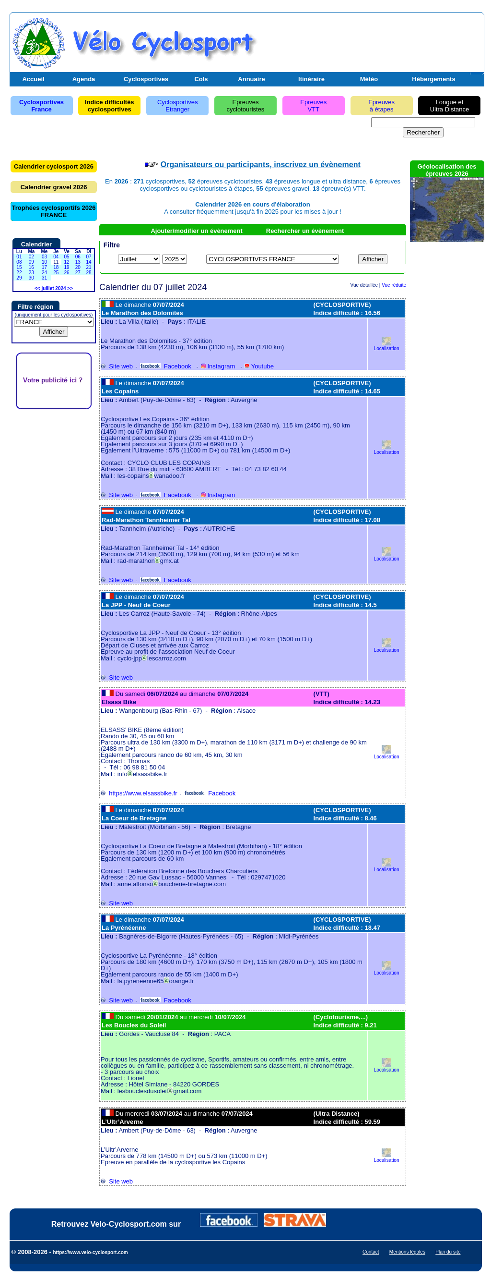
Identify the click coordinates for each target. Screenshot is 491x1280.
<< (37, 288)
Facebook (165, 366)
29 (19, 277)
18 (55, 267)
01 (19, 256)
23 (31, 272)
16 (31, 267)
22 (19, 272)
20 (78, 267)
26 (66, 272)
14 (89, 262)
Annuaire (251, 79)
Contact (370, 1252)
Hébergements (433, 79)
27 (78, 272)
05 (66, 256)
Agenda (83, 79)
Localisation (386, 346)
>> (70, 288)
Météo (369, 79)
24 (44, 272)
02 (31, 256)
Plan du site (447, 1252)
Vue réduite (394, 285)
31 (44, 277)
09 (31, 262)
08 (19, 262)
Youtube (259, 366)
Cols (201, 79)
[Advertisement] (369, 39)
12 (66, 262)
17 (44, 267)
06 (78, 256)
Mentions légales (407, 1252)
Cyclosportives (146, 79)
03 (44, 256)
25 (55, 272)
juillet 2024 (53, 288)
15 (19, 267)
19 (66, 267)
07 (89, 256)
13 (78, 262)
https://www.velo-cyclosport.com (90, 1252)
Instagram (218, 366)
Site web (117, 366)
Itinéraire (311, 79)
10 (44, 262)
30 (31, 277)
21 (89, 267)
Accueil (33, 79)
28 (89, 272)
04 (55, 256)
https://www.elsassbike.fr (139, 793)
